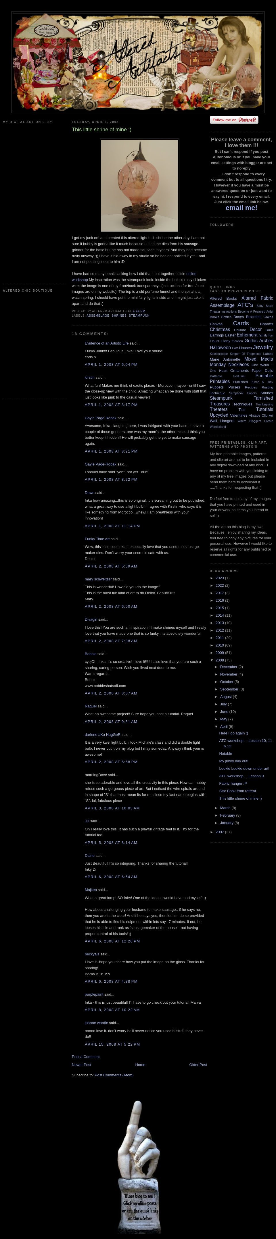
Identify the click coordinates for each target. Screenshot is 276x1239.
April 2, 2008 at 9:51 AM (111, 721)
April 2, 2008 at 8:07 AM (111, 693)
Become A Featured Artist (255, 311)
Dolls (269, 330)
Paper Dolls (262, 370)
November (229, 674)
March (226, 808)
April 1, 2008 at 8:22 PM (111, 479)
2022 (220, 585)
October (227, 682)
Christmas (220, 329)
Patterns (216, 376)
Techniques (242, 404)
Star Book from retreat (237, 791)
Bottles (226, 317)
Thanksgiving (264, 404)
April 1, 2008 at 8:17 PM (111, 405)
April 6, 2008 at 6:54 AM (111, 877)
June (224, 711)
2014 (220, 615)
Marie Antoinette (225, 359)
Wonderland (218, 426)
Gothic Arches (259, 340)
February (228, 815)
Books (214, 317)
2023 (220, 578)
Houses (245, 348)
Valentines (238, 415)
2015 (220, 608)
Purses (234, 387)
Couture (240, 330)
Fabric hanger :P (233, 783)
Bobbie (90, 654)
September (229, 689)
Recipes (251, 387)
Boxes (238, 317)
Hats (235, 348)
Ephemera (247, 334)
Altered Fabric (257, 298)
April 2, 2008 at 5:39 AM (111, 566)
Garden (237, 341)
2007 (220, 832)
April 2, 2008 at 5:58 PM (111, 762)
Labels (268, 353)
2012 (220, 630)
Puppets (217, 387)
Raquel (91, 706)
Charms (266, 324)
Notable (225, 753)
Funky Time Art (97, 539)
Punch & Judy (262, 382)
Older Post (198, 1065)
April (224, 726)
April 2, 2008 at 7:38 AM (111, 641)
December (229, 667)
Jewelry (263, 347)
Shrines (119, 315)
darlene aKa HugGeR (102, 734)
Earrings (217, 335)
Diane (90, 855)
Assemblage (98, 315)
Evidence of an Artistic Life (107, 343)
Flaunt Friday (220, 341)
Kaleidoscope (219, 353)
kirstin (90, 377)
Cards (241, 323)
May (224, 719)
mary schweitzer (98, 579)
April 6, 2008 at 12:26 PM (112, 941)
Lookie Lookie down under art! (244, 768)
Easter (230, 335)
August (226, 696)
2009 (220, 653)
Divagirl (91, 619)
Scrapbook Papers (243, 393)
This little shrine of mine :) (240, 798)
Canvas (216, 324)
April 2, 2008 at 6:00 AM (111, 606)
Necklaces (238, 364)
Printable (264, 375)
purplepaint (94, 994)
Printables (220, 381)
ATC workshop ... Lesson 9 (241, 776)
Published (240, 382)
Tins (241, 409)
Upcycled (219, 415)
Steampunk (139, 315)
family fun (266, 335)
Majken (91, 890)
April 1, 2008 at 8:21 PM (111, 451)
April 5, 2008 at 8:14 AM (111, 842)
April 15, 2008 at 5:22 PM (112, 1044)
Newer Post (81, 1065)
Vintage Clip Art (261, 415)
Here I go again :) (233, 733)
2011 (220, 638)
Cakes (268, 317)
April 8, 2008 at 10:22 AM (112, 1010)
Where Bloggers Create (255, 421)
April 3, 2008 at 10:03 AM (112, 808)
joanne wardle (96, 1023)
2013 (220, 623)
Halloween (220, 347)
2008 (220, 660)
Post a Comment (86, 1057)
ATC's (245, 304)
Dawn (89, 492)
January (227, 823)
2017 (220, 593)
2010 (220, 645)
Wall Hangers (222, 421)
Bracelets (253, 317)
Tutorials (264, 409)
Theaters (219, 409)
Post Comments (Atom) (114, 1075)
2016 (220, 600)
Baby (259, 305)
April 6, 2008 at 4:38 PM (111, 981)
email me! (242, 207)
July (224, 704)
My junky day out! (233, 761)
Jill (87, 821)
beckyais (92, 954)
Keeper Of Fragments (245, 353)
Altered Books (223, 298)
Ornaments (239, 370)
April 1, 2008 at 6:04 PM (111, 364)
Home (140, 1065)
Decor (256, 329)
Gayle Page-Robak (100, 418)
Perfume (239, 376)
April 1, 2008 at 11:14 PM (112, 526)
